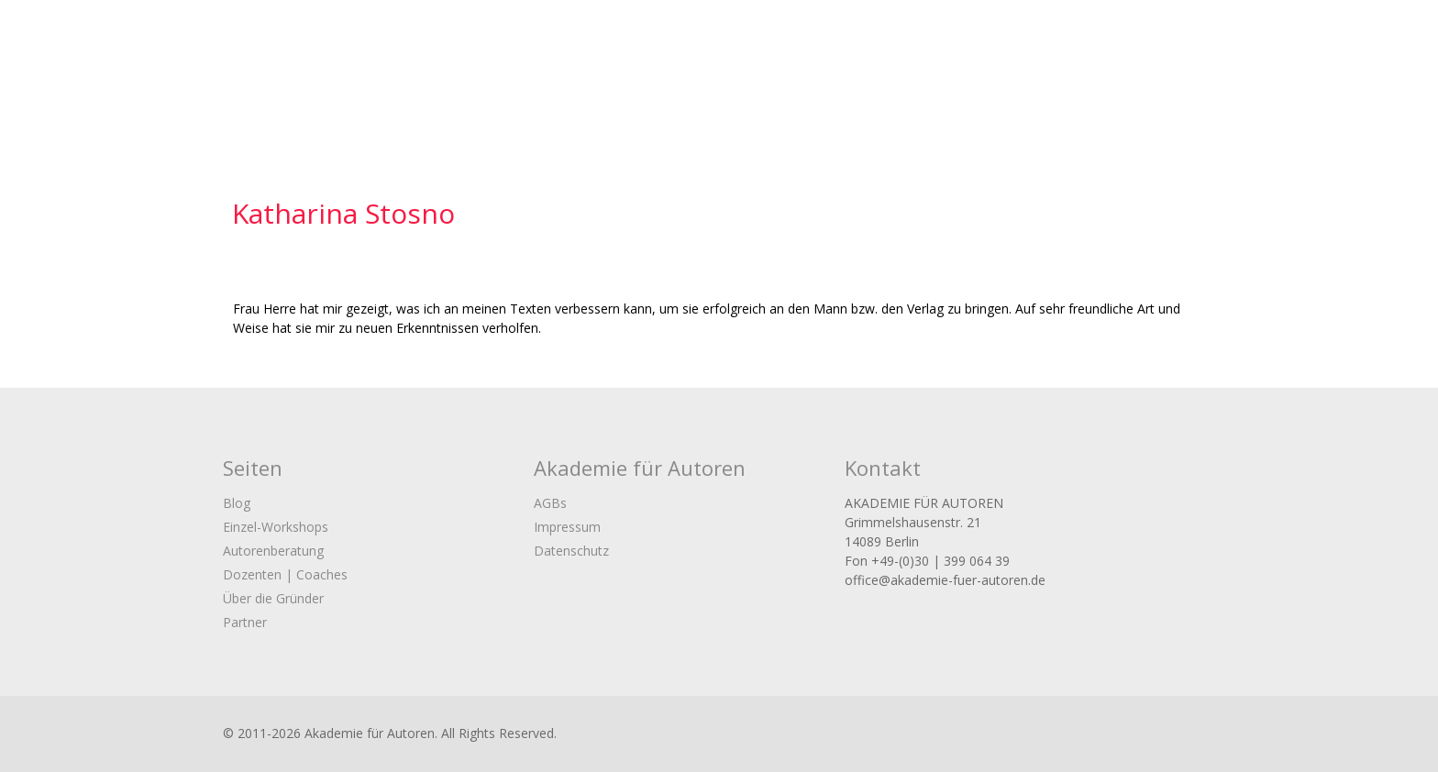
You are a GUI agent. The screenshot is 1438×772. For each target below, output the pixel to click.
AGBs (550, 503)
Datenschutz (571, 550)
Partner (245, 622)
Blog (236, 503)
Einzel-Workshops (275, 526)
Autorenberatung (273, 550)
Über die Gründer (273, 598)
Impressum (567, 526)
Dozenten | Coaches (285, 574)
